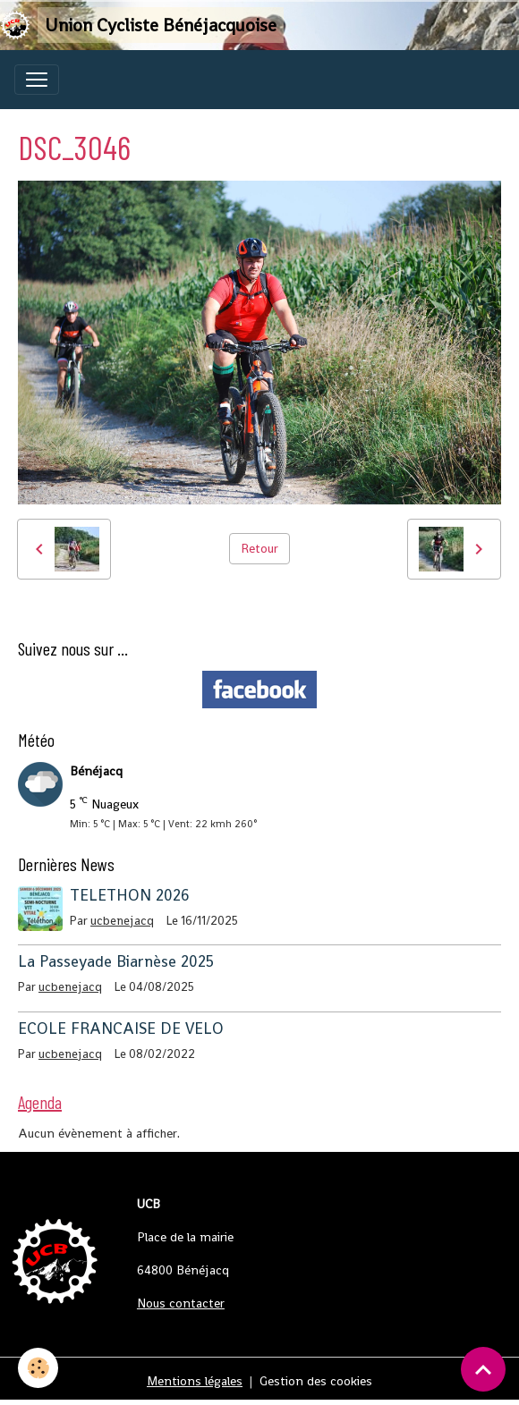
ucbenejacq (122, 920)
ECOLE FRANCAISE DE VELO (121, 1028)
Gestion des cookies (316, 1381)
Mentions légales (194, 1381)
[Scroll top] (483, 1369)
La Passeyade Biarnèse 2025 (116, 961)
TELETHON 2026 (130, 895)
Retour (259, 548)
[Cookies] (38, 1368)
